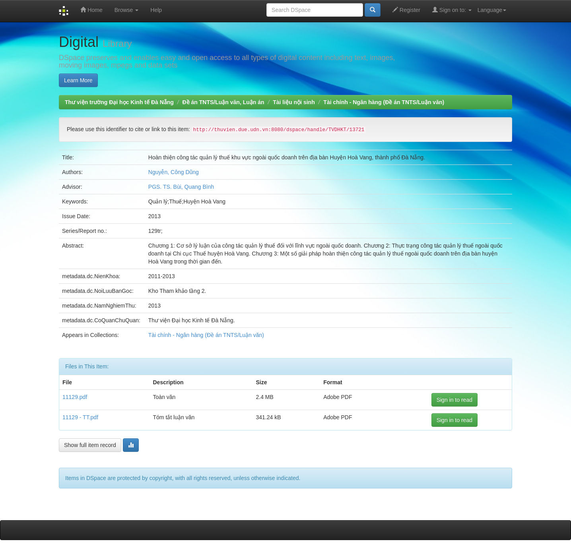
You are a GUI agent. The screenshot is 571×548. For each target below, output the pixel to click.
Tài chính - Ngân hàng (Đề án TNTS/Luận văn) (383, 102)
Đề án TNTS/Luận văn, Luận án (223, 102)
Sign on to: (452, 9)
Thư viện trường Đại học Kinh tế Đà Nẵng (119, 102)
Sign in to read (454, 400)
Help (156, 10)
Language (492, 10)
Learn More (78, 80)
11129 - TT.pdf (80, 417)
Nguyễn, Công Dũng (173, 172)
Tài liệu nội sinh (294, 102)
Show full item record (90, 445)
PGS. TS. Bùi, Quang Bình (181, 187)
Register (406, 9)
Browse (127, 10)
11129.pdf (74, 397)
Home (91, 9)
